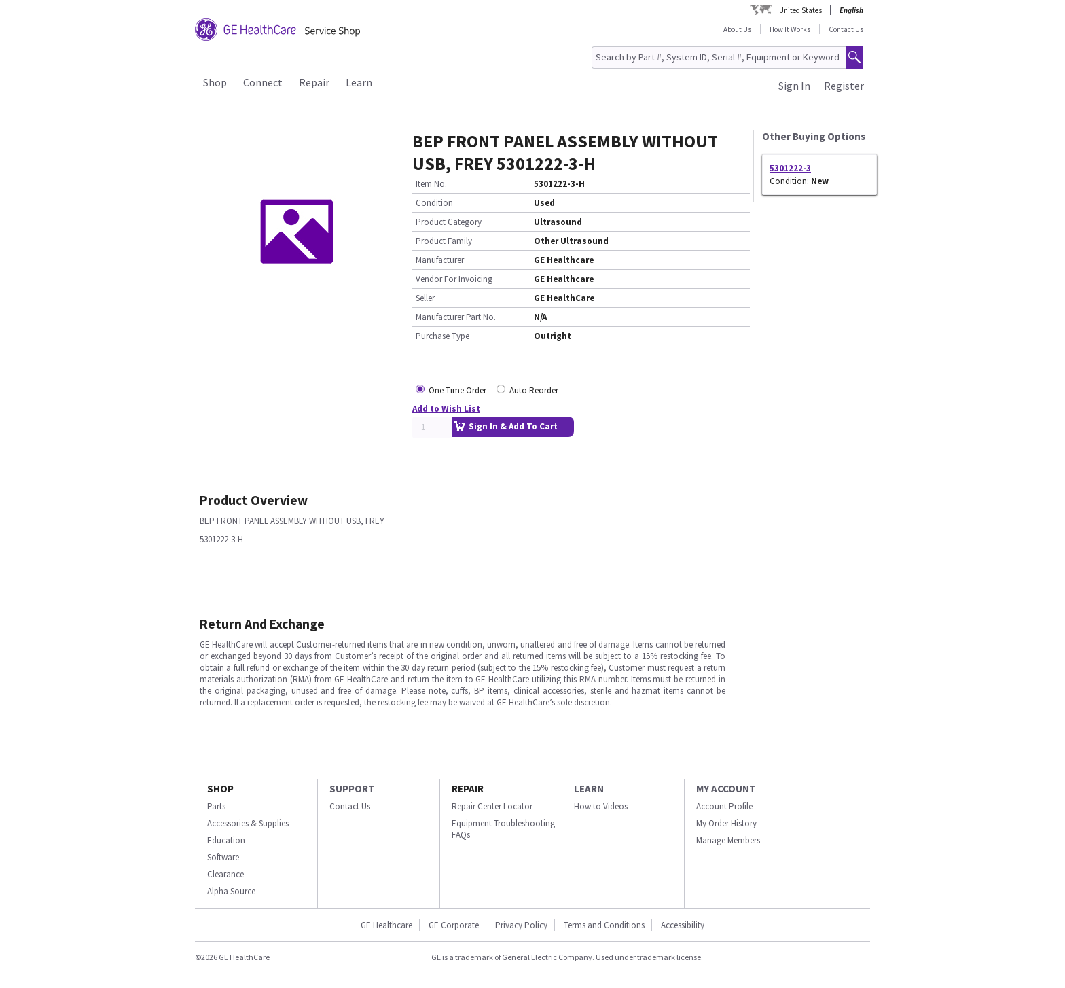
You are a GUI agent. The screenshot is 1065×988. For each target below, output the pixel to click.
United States (800, 10)
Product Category (449, 222)
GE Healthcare (386, 925)
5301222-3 (790, 168)
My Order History (726, 823)
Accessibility (682, 925)
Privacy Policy (521, 925)
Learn (359, 82)
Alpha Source (231, 891)
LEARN (589, 788)
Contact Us (846, 29)
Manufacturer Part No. (456, 317)
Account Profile (724, 806)
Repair (314, 82)
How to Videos (601, 806)
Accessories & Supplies (248, 823)
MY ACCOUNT (726, 788)
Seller (425, 298)
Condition (434, 203)
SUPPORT (352, 788)
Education (226, 840)
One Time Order (457, 390)
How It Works (790, 29)
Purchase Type (442, 336)
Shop (215, 82)
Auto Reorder (533, 390)
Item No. (431, 184)
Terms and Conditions (604, 925)
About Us (737, 29)
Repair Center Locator (492, 806)
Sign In (794, 85)
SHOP (220, 788)
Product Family (444, 241)
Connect (263, 82)
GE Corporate (454, 925)
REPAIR (468, 788)
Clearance (225, 874)
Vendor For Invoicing (454, 279)
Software (223, 857)
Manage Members (728, 840)
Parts (216, 806)
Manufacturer (440, 260)
